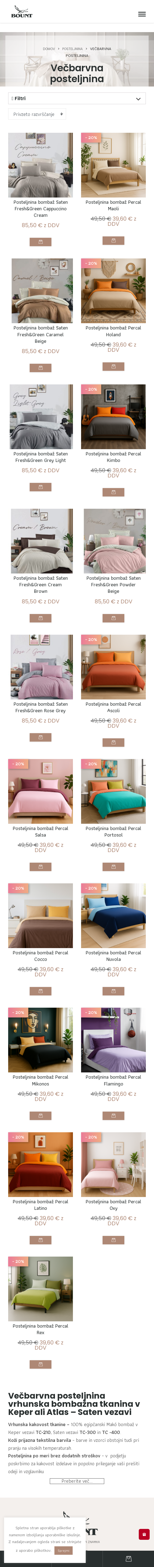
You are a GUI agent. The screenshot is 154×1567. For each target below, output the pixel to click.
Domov (48, 48)
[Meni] (140, 14)
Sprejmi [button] (63, 1550)
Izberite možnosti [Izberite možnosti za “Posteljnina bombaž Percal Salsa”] (40, 884)
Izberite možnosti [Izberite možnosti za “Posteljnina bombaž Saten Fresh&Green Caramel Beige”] (40, 373)
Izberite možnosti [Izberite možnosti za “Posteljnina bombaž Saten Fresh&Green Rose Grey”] (40, 758)
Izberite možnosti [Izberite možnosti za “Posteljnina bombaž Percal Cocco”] (40, 1010)
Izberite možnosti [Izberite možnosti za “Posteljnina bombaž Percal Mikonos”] (40, 1136)
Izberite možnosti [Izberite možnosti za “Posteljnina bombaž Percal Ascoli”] (113, 756)
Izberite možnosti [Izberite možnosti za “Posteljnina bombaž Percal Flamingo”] (113, 1136)
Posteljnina (73, 48)
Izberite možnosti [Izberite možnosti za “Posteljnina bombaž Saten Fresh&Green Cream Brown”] (40, 630)
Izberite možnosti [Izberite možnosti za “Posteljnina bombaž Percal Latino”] (40, 1262)
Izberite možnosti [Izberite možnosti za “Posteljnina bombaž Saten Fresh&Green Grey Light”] (40, 501)
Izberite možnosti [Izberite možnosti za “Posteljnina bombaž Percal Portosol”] (113, 884)
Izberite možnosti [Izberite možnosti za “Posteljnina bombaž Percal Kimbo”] (113, 499)
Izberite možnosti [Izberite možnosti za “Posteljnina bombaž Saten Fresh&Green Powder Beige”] (113, 630)
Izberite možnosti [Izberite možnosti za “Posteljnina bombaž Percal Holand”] (113, 370)
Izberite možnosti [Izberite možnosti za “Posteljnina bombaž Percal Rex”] (40, 1388)
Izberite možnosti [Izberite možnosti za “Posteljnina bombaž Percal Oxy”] (113, 1262)
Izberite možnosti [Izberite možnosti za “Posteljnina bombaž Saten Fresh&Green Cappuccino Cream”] (40, 244)
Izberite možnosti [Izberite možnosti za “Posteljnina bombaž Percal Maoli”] (113, 242)
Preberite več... (77, 1512)
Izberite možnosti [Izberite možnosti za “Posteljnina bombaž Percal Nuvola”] (113, 1010)
